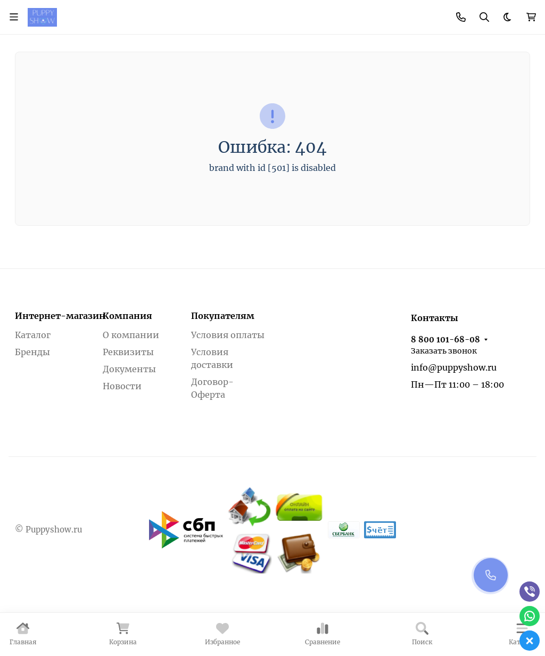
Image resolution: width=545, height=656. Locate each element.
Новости (122, 386)
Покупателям (222, 315)
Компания (127, 315)
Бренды (32, 352)
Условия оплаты (228, 335)
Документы (129, 369)
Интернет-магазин (60, 315)
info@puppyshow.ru (454, 367)
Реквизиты (128, 352)
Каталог (33, 335)
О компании (131, 335)
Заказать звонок (444, 351)
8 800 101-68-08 (445, 339)
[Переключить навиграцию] (13, 17)
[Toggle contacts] (460, 17)
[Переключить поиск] (484, 17)
